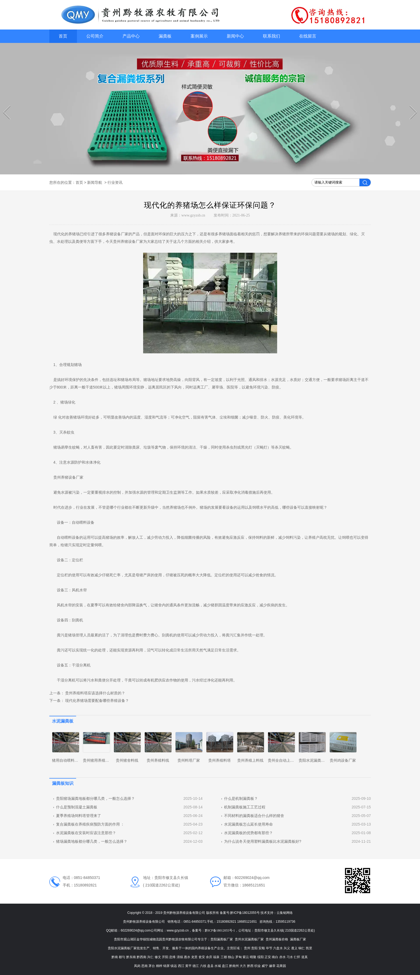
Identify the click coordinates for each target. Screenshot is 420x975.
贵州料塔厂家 (188, 760)
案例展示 (199, 36)
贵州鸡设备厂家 (343, 760)
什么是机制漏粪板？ (241, 798)
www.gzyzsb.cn (193, 215)
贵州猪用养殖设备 (98, 760)
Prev (4, 106)
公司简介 (94, 36)
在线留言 (307, 36)
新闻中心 (235, 36)
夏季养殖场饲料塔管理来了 (78, 815)
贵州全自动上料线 (283, 760)
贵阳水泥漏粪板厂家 (315, 760)
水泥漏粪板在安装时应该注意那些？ (86, 833)
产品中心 (131, 36)
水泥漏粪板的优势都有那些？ (248, 833)
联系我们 (271, 36)
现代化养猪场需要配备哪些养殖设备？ (96, 700)
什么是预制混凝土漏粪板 (76, 807)
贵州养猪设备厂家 (128, 241)
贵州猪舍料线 (127, 760)
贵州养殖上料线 (250, 760)
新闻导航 (94, 182)
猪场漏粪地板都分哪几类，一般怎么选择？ (91, 841)
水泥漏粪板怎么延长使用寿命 (248, 824)
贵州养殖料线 (158, 760)
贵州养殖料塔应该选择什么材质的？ (94, 693)
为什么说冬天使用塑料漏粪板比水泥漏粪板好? (262, 841)
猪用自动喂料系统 (67, 760)
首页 (63, 36)
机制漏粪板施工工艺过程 (244, 807)
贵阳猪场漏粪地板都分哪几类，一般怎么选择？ (95, 798)
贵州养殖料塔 (219, 760)
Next (410, 106)
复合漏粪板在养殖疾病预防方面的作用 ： (90, 824)
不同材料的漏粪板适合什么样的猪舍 (254, 815)
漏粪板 (165, 36)
